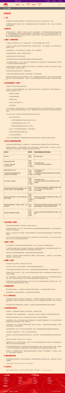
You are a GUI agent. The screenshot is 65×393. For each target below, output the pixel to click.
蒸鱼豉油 (20, 380)
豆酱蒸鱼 (49, 377)
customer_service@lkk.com (26, 339)
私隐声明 (11, 391)
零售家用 (17, 1)
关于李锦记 (39, 5)
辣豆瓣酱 (5, 377)
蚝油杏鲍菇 (50, 381)
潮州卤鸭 (35, 383)
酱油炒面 (35, 380)
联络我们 (54, 1)
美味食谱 (18, 4)
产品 (23, 4)
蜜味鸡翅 (49, 383)
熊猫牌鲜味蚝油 (22, 381)
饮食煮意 (34, 4)
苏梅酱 (20, 383)
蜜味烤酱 (20, 377)
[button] (62, 4)
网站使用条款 (5, 391)
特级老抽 (5, 381)
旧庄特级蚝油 (6, 380)
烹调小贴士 (28, 5)
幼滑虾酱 (5, 383)
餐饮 (20, 1)
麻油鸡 (34, 377)
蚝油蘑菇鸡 (50, 380)
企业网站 (47, 1)
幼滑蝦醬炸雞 (35, 381)
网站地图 (16, 391)
